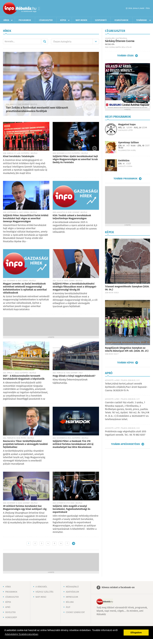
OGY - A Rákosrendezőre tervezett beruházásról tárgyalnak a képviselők (24, 377)
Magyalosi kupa (127, 124)
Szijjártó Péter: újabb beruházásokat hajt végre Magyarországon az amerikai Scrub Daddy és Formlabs (75, 159)
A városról (41, 586)
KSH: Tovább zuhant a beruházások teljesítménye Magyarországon (72, 217)
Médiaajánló (72, 586)
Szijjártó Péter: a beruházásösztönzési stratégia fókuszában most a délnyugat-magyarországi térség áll (75, 287)
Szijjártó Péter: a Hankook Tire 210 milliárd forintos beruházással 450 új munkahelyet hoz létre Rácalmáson (73, 444)
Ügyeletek (10, 612)
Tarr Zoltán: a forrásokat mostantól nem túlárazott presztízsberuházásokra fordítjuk (37, 109)
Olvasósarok (121, 20)
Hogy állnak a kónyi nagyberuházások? (74, 376)
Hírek (6, 20)
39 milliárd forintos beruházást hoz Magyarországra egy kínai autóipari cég (24, 507)
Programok (25, 20)
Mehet (44, 41)
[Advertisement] (51, 326)
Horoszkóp (11, 617)
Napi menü (41, 597)
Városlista (39, 9)
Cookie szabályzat (75, 612)
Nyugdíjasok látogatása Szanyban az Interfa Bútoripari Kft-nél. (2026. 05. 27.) (126, 349)
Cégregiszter (46, 20)
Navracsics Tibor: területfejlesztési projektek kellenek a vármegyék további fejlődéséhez (25, 444)
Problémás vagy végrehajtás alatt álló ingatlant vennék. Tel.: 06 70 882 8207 (125, 433)
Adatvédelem (72, 592)
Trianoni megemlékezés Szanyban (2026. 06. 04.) (127, 288)
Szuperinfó (101, 20)
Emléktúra (123, 161)
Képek (63, 20)
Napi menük (81, 20)
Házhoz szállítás (44, 592)
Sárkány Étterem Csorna (119, 41)
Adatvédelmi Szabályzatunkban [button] (21, 634)
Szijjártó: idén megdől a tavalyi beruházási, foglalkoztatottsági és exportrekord (71, 509)
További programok (125, 178)
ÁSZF (68, 607)
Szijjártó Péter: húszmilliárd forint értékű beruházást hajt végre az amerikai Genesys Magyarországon (25, 218)
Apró (7, 607)
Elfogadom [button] (136, 632)
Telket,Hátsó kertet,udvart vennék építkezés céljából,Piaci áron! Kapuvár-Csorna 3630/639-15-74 (126, 387)
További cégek (125, 55)
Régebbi (73, 543)
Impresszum (72, 597)
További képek (125, 362)
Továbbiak (141, 20)
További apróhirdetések (125, 444)
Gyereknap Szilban (128, 142)
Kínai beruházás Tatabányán (18, 156)
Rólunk (70, 602)
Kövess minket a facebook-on (118, 587)
